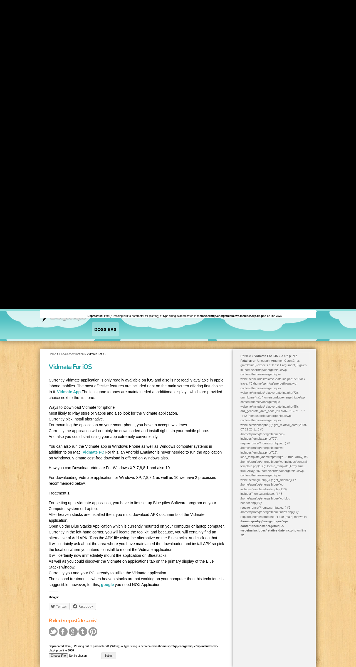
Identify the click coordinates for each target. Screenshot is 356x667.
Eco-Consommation (71, 345)
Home (52, 345)
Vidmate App (69, 383)
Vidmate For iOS (70, 357)
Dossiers (100, 325)
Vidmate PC (93, 443)
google (107, 576)
